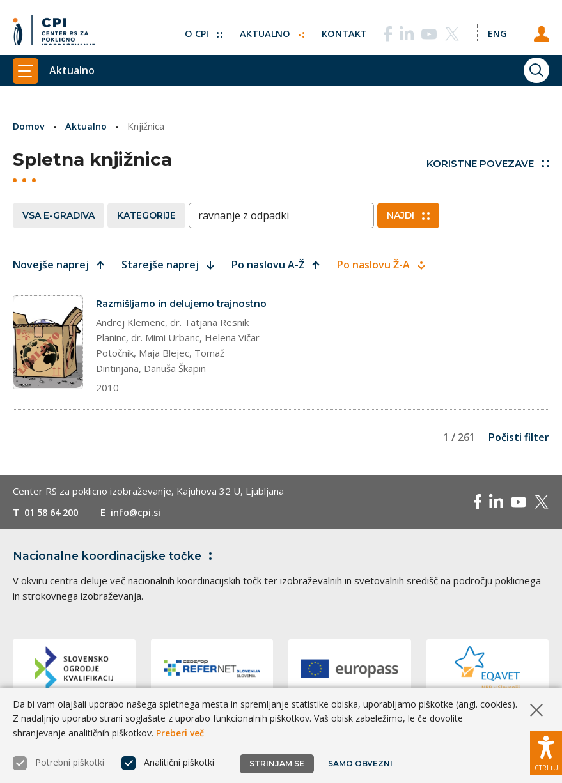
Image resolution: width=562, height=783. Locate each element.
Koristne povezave (487, 163)
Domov (30, 126)
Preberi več (180, 733)
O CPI (199, 28)
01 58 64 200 (54, 527)
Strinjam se (276, 763)
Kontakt (341, 28)
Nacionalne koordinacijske (117, 571)
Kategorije (146, 215)
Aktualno (269, 28)
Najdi (408, 215)
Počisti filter (518, 453)
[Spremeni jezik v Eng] (495, 28)
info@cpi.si (142, 527)
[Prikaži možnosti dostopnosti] (546, 751)
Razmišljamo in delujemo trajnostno (159, 310)
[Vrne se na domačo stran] (54, 29)
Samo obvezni (361, 763)
